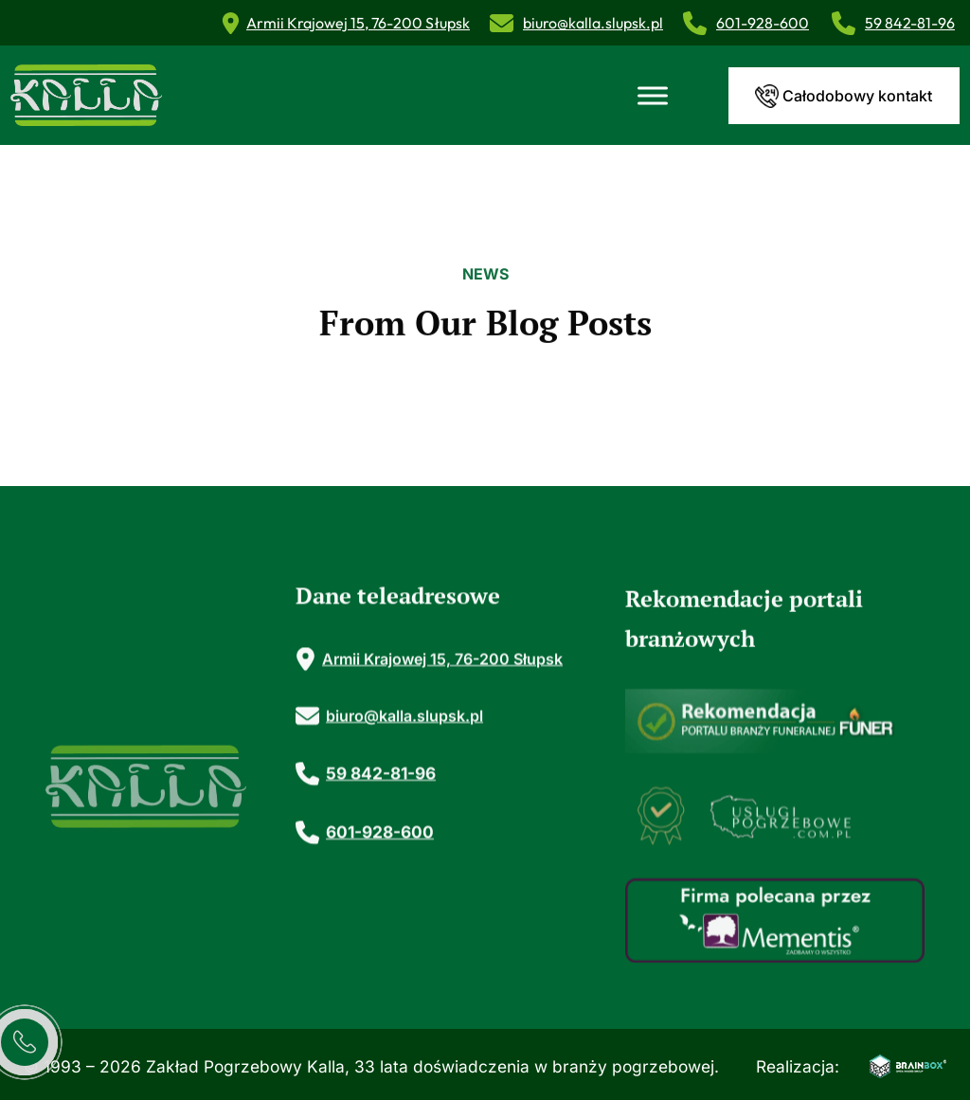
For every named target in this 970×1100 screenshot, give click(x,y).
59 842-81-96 (910, 22)
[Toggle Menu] (653, 95)
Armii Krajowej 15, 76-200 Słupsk (358, 22)
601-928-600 (762, 22)
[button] (919, 1001)
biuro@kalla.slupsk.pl (593, 22)
